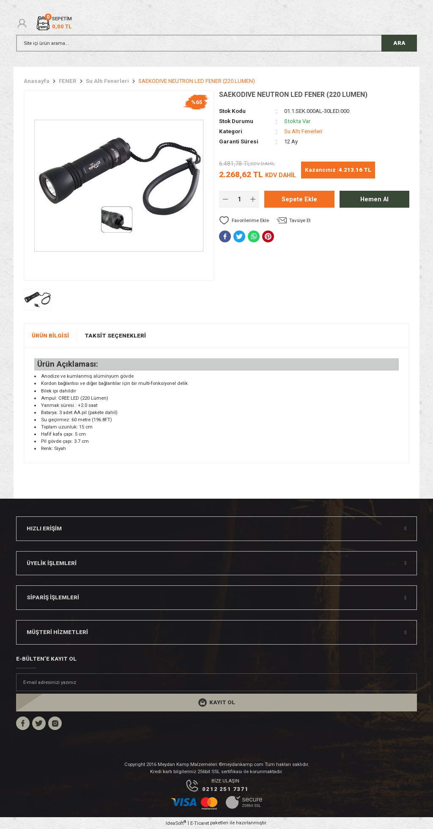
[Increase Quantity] (253, 199)
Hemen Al (374, 199)
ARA (399, 43)
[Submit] (216, 702)
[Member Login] (22, 23)
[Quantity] (239, 199)
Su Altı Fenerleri (303, 131)
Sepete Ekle (299, 199)
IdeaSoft (176, 823)
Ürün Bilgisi (50, 335)
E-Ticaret (199, 823)
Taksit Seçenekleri (115, 335)
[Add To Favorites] (244, 220)
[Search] (216, 43)
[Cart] (54, 23)
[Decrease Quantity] (225, 199)
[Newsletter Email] (216, 682)
